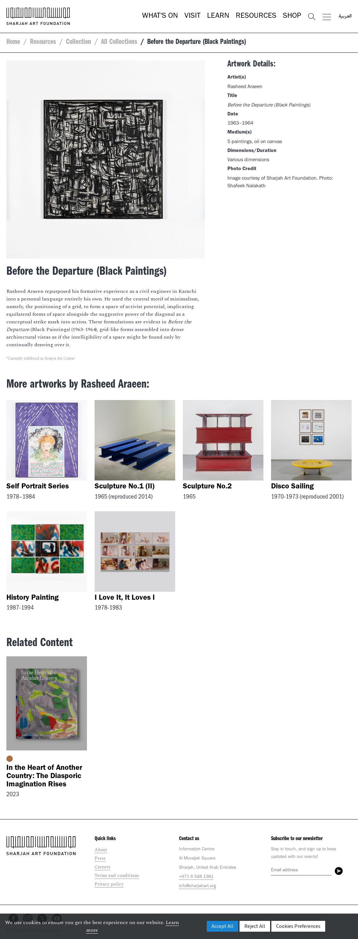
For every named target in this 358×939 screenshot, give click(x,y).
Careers (102, 867)
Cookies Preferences (298, 926)
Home (13, 42)
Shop (292, 16)
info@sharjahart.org (197, 886)
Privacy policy (109, 884)
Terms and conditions (117, 875)
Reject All (254, 926)
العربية (345, 16)
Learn (218, 16)
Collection (78, 42)
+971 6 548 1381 (196, 877)
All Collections (119, 42)
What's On (160, 16)
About (101, 849)
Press (100, 858)
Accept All (222, 926)
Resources (256, 16)
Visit (192, 16)
